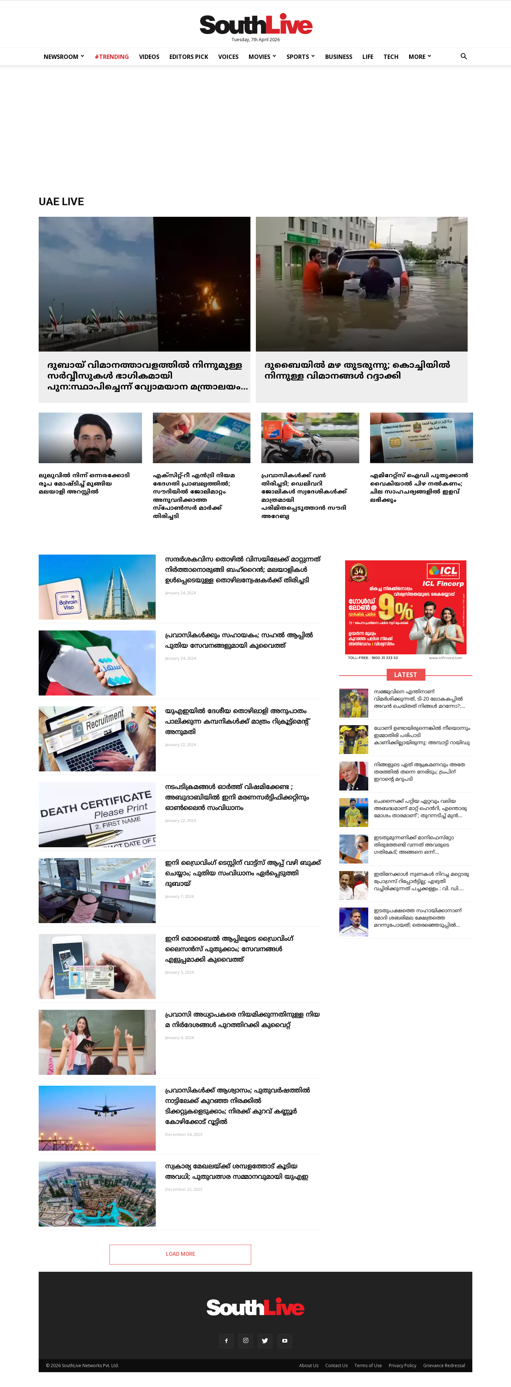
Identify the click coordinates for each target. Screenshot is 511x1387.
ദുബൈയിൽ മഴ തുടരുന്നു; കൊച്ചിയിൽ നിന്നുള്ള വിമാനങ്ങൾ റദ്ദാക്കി (357, 371)
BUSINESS (338, 57)
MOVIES (262, 57)
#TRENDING (112, 57)
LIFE (367, 57)
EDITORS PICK (188, 57)
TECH (391, 57)
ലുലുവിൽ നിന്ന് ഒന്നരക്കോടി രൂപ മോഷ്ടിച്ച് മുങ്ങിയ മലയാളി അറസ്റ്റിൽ (84, 484)
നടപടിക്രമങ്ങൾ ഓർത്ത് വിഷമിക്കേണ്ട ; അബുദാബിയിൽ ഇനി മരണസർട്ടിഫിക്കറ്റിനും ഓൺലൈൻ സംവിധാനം (237, 798)
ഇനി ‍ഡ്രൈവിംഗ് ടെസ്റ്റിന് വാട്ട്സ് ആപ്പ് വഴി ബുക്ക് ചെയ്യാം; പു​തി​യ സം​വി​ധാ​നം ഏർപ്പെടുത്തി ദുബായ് (243, 873)
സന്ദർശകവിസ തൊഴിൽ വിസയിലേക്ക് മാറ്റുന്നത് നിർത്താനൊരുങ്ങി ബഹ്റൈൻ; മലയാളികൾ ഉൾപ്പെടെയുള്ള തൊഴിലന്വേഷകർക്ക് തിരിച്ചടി (242, 570)
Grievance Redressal (444, 1365)
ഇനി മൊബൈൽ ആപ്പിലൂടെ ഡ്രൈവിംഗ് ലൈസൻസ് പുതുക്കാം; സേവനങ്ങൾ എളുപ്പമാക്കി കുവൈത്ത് (229, 949)
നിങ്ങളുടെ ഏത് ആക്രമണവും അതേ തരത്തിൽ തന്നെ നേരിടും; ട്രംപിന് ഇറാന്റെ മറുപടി (419, 772)
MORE (420, 57)
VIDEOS (149, 57)
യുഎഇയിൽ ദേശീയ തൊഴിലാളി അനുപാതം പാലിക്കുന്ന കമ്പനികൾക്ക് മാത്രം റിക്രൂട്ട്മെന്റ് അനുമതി (236, 722)
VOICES (228, 57)
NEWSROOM (64, 57)
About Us (308, 1365)
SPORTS (301, 57)
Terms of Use (368, 1365)
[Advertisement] (255, 127)
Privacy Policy (402, 1365)
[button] (463, 57)
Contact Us (336, 1365)
